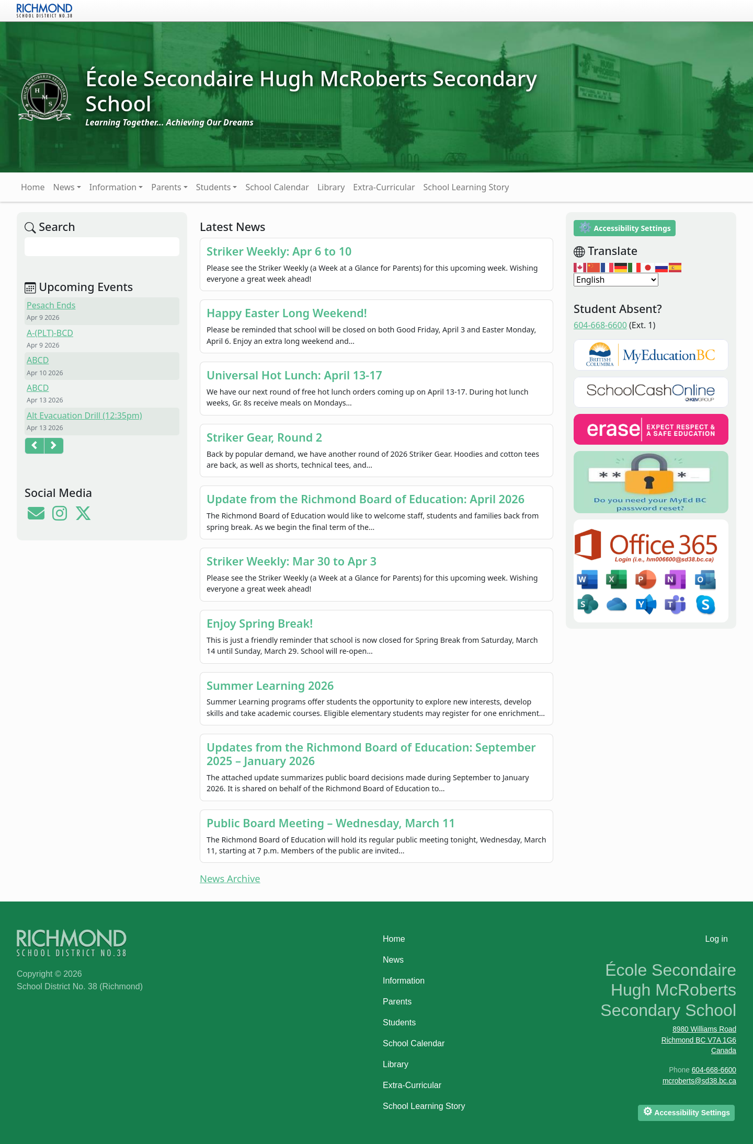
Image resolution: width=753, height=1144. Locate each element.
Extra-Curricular (384, 187)
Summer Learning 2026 (270, 685)
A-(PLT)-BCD (50, 333)
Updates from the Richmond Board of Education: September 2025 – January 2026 (371, 753)
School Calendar (277, 187)
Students (213, 187)
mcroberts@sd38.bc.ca (699, 1081)
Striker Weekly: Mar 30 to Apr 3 (291, 561)
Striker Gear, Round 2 (264, 437)
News (64, 187)
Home (33, 187)
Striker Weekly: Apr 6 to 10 (279, 251)
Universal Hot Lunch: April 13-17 (294, 375)
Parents (166, 187)
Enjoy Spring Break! (260, 623)
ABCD (38, 360)
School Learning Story (466, 187)
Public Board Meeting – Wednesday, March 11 (331, 822)
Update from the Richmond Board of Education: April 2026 (365, 498)
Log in (716, 938)
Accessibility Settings (624, 227)
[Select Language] (616, 279)
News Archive (230, 878)
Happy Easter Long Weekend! (287, 312)
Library (331, 187)
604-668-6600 (600, 325)
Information (113, 187)
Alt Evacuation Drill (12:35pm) (84, 415)
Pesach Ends (51, 305)
